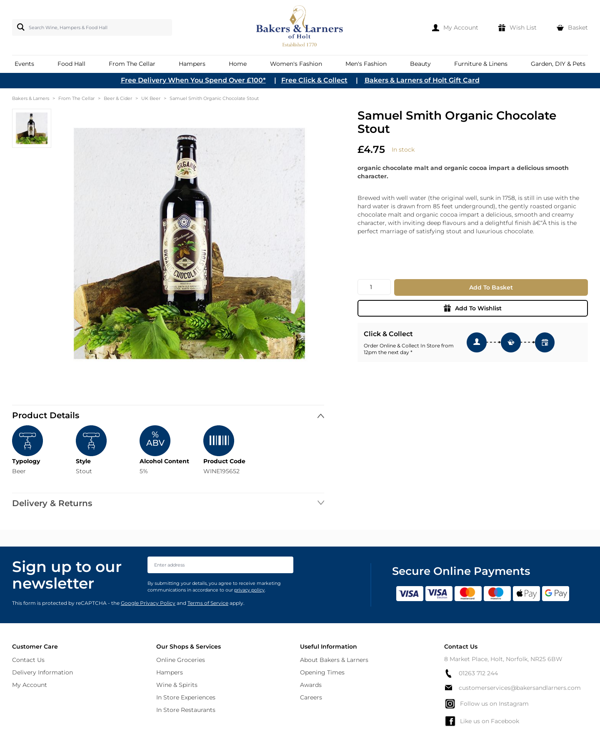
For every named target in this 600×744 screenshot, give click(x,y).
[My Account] (455, 27)
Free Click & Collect (314, 80)
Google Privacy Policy (148, 603)
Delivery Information (42, 672)
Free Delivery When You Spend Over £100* (193, 80)
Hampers (169, 672)
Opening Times (322, 672)
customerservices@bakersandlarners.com (512, 688)
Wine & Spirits (177, 685)
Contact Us (28, 660)
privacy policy (249, 590)
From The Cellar (76, 98)
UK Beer (150, 98)
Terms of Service (208, 603)
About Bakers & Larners (334, 660)
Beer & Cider (118, 98)
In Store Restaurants (185, 710)
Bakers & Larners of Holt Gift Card (422, 80)
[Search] (19, 27)
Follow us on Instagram (486, 703)
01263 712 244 (471, 673)
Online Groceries (180, 660)
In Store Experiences (185, 697)
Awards (311, 685)
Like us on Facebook (481, 721)
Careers (311, 697)
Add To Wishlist (473, 308)
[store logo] (300, 27)
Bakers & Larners (30, 98)
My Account (29, 685)
